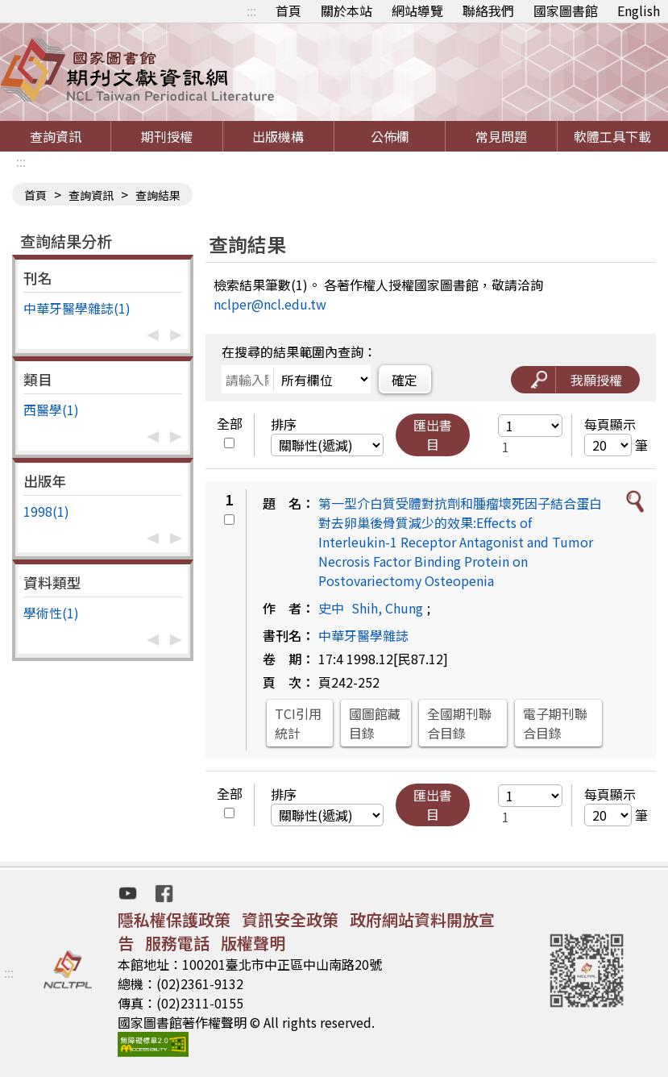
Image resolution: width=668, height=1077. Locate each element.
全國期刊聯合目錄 (459, 723)
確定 (404, 379)
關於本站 (346, 10)
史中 (331, 608)
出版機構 (278, 136)
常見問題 (501, 136)
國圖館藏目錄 (374, 723)
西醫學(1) (51, 409)
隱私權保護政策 (174, 919)
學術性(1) (51, 612)
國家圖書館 (565, 10)
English (638, 10)
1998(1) (46, 511)
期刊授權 (167, 136)
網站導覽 (417, 10)
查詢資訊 (55, 136)
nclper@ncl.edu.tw (270, 304)
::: (251, 10)
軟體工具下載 (612, 136)
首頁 (288, 10)
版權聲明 (253, 942)
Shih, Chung (387, 608)
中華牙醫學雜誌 (363, 635)
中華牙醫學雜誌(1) (77, 308)
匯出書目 (432, 434)
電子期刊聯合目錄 (555, 723)
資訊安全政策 (290, 919)
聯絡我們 (488, 10)
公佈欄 (390, 136)
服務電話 (177, 942)
